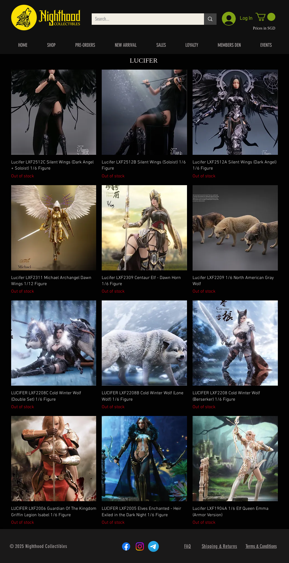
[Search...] (144, 19)
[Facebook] (126, 546)
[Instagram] (139, 546)
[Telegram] (153, 546)
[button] (265, 17)
